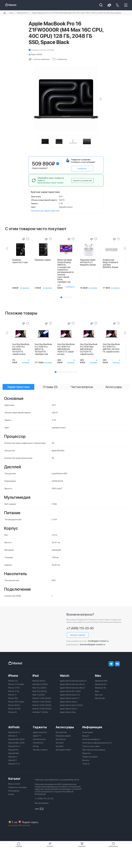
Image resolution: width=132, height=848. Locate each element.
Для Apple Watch (63, 749)
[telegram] (111, 663)
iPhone (13, 675)
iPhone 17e (13, 681)
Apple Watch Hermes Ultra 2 (72, 684)
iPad (35, 675)
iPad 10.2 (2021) (39, 688)
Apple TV (37, 736)
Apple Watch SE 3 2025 (70, 691)
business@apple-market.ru (92, 644)
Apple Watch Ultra (68, 712)
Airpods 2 (12, 760)
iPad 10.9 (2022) (39, 691)
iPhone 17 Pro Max (16, 684)
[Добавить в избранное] (59, 59)
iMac (97, 691)
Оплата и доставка (91, 746)
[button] (50, 844)
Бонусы (85, 760)
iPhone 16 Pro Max (16, 701)
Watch (64, 675)
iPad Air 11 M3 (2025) (41, 698)
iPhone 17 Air (13, 691)
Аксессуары (65, 727)
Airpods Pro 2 (14, 746)
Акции (11, 794)
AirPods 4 (12, 736)
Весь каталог (14, 784)
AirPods (14, 727)
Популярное (13, 791)
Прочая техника (40, 749)
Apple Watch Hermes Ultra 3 (72, 688)
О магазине (87, 732)
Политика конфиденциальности (97, 743)
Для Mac (60, 746)
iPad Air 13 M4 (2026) (42, 708)
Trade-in (86, 763)
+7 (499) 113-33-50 (80, 628)
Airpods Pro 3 (14, 732)
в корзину (24, 288)
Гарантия (86, 753)
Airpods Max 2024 (16, 739)
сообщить (82, 168)
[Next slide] (100, 99)
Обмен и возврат (90, 756)
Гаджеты (40, 727)
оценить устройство (82, 180)
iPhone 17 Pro (14, 688)
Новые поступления (17, 787)
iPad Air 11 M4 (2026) (41, 701)
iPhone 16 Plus (14, 708)
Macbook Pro (101, 684)
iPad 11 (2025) (38, 695)
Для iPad (59, 743)
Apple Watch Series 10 (70, 695)
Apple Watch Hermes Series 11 (73, 681)
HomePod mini (39, 739)
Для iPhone (61, 739)
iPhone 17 (12, 695)
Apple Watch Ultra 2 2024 (71, 705)
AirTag (35, 746)
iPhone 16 (12, 712)
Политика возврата (91, 739)
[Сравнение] (23, 239)
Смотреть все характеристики (45, 210)
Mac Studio (100, 698)
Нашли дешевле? (40, 168)
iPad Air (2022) (38, 681)
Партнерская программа (93, 749)
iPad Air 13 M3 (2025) (41, 705)
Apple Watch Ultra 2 (68, 701)
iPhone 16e (13, 698)
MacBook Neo (101, 681)
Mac (98, 675)
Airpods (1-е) (14, 763)
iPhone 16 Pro (14, 705)
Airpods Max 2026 (16, 743)
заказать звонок (77, 635)
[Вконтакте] (117, 663)
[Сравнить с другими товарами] (39, 59)
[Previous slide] (7, 248)
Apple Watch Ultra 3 (68, 708)
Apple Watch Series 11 (69, 698)
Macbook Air (100, 688)
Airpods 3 (12, 756)
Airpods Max (13, 753)
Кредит (85, 736)
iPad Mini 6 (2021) (40, 684)
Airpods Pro (13, 749)
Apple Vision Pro (40, 732)
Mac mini (99, 695)
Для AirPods (61, 732)
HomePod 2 (38, 743)
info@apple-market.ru (98, 641)
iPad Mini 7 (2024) (40, 712)
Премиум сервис (63, 736)
